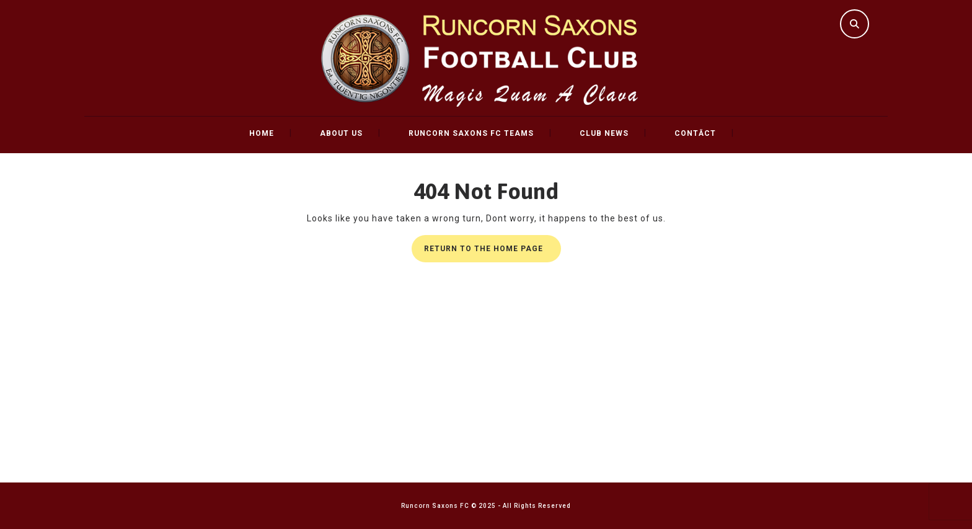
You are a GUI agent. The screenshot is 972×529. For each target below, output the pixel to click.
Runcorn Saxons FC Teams (471, 133)
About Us (341, 133)
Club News (604, 133)
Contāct (695, 133)
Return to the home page (492, 251)
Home (261, 133)
